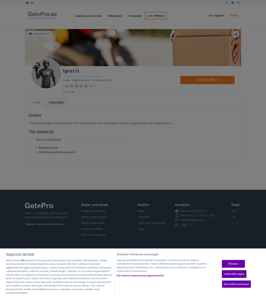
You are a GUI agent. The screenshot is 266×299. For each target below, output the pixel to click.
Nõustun (233, 264)
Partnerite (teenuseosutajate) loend (140, 276)
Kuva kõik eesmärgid (236, 284)
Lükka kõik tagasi (234, 274)
